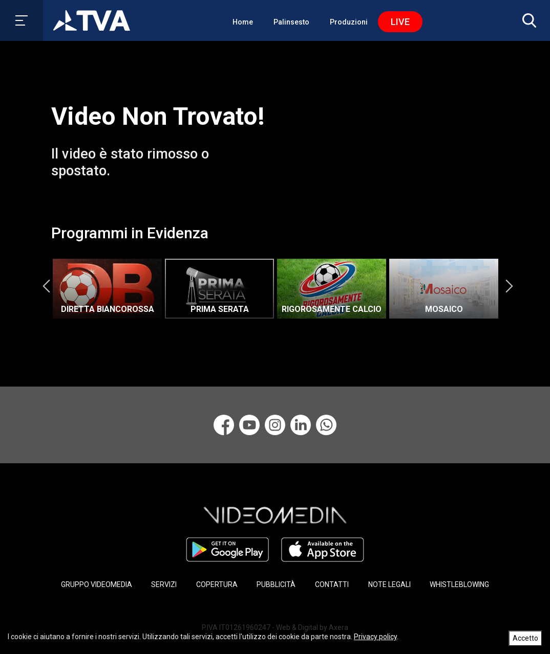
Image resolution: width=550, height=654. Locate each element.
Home (242, 22)
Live (400, 21)
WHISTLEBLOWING (459, 584)
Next (509, 286)
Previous (46, 286)
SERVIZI (164, 584)
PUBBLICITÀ (276, 584)
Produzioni (349, 22)
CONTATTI (332, 584)
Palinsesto (291, 22)
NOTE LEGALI (389, 584)
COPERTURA (217, 584)
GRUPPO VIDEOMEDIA (96, 584)
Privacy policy (375, 637)
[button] (527, 20)
